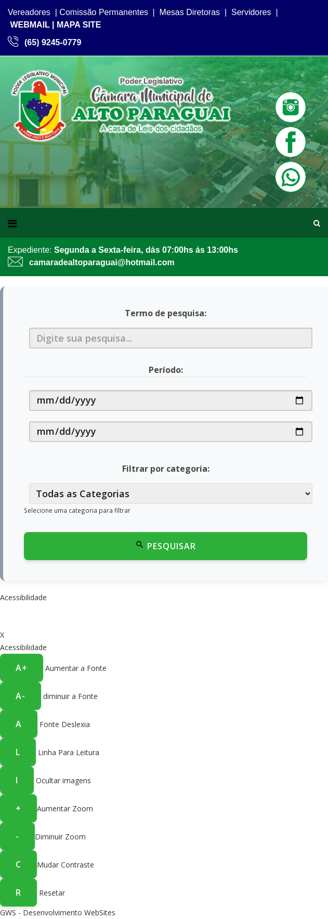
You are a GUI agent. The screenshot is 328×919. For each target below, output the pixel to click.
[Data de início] (170, 400)
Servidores (251, 12)
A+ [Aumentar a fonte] (22, 668)
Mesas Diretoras (190, 12)
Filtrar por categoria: (165, 468)
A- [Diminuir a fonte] (20, 696)
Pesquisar (165, 546)
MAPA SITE (79, 24)
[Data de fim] (170, 431)
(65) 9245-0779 (52, 42)
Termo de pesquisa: (165, 313)
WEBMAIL (29, 24)
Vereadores (29, 12)
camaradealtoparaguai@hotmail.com (102, 262)
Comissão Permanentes (103, 12)
